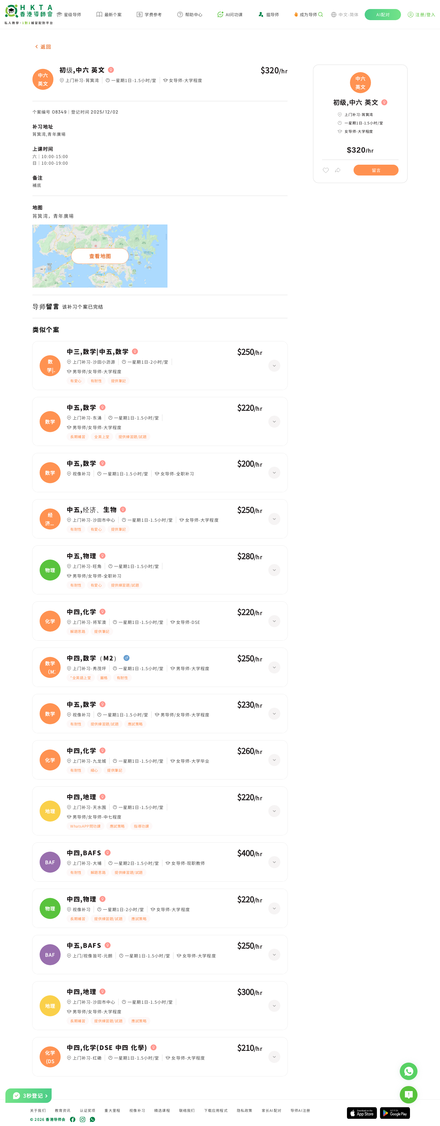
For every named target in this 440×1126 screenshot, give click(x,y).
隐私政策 (245, 1110)
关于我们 (38, 1110)
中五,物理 (81, 556)
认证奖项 (88, 1110)
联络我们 (187, 1110)
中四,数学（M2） (93, 658)
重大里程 (112, 1110)
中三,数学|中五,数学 (98, 351)
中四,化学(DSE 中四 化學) (107, 1047)
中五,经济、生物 (92, 509)
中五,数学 (81, 407)
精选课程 (162, 1110)
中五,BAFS (84, 945)
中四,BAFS (84, 853)
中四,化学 (81, 612)
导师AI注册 (300, 1110)
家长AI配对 (272, 1110)
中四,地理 (81, 797)
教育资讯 (63, 1110)
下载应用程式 (216, 1110)
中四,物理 (81, 899)
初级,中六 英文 (82, 70)
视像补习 (137, 1110)
